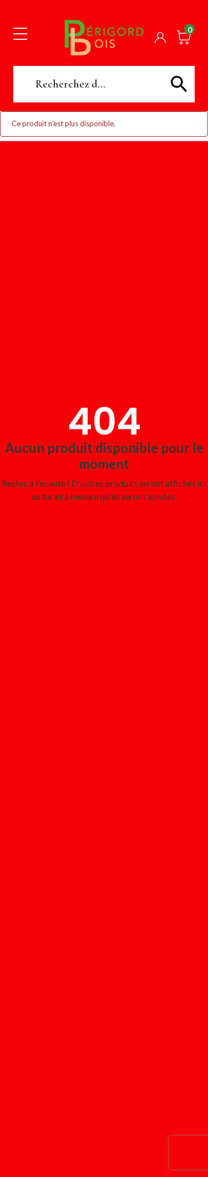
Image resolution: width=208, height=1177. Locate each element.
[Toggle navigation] (20, 33)
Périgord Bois (104, 37)
